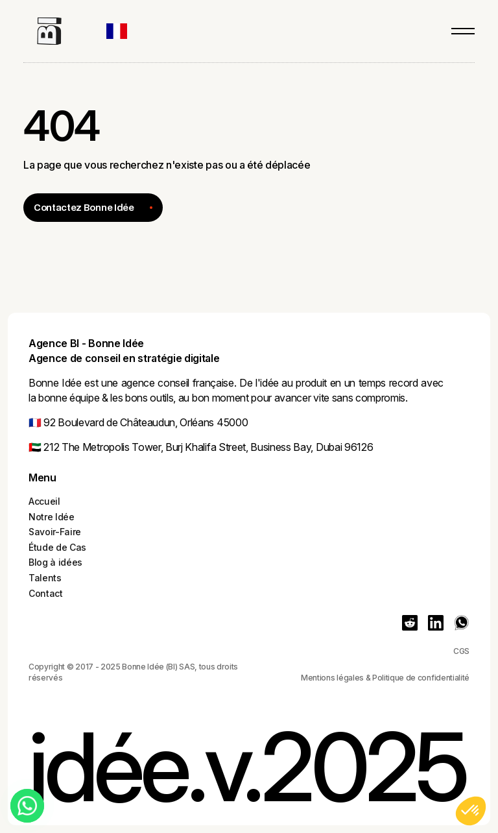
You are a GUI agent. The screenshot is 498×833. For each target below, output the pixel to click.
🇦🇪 (35, 447)
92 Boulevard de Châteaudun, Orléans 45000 (145, 422)
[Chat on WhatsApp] (27, 806)
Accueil (44, 501)
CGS (461, 651)
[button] (123, 31)
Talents (45, 577)
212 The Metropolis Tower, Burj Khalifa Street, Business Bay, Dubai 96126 (208, 447)
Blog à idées (55, 562)
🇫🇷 (35, 422)
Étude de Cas (57, 547)
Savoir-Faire (55, 531)
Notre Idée (52, 516)
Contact (46, 593)
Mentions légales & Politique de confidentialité (385, 677)
